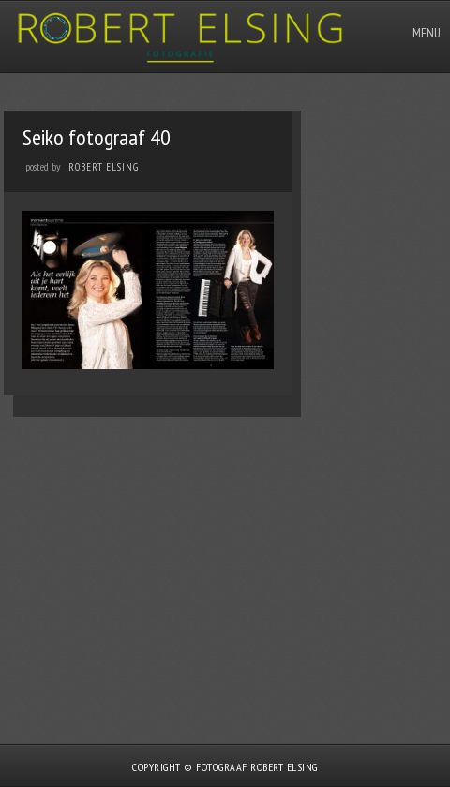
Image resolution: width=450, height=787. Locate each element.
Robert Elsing (103, 166)
